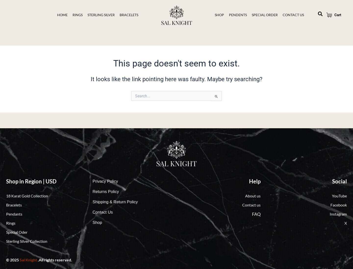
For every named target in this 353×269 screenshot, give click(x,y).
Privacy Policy (106, 181)
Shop (219, 15)
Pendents (238, 15)
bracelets (129, 15)
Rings (78, 15)
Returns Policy (107, 191)
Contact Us (103, 212)
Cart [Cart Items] (332, 15)
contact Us (293, 15)
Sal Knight (28, 259)
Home (62, 15)
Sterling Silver (101, 15)
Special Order (265, 15)
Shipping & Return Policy (117, 202)
